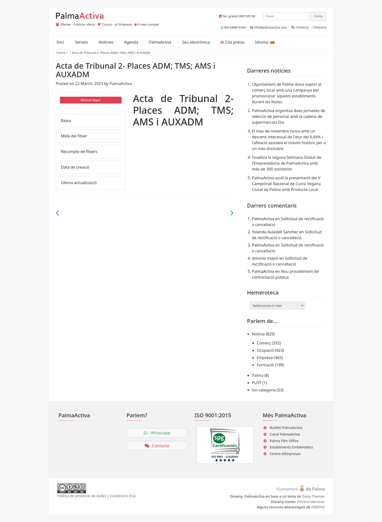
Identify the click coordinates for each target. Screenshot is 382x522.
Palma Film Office (284, 440)
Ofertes (65, 24)
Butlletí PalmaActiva (286, 427)
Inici (60, 42)
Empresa (125, 24)
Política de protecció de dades (81, 496)
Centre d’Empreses (285, 453)
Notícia (258, 334)
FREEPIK (318, 507)
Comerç (264, 343)
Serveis (81, 42)
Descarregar (91, 100)
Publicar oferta (84, 24)
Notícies (106, 42)
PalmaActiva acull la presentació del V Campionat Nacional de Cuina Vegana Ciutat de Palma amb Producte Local (286, 183)
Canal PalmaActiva (285, 434)
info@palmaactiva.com (270, 27)
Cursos (107, 24)
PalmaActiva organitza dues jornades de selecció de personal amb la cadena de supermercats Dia (288, 116)
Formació (265, 365)
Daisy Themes (313, 496)
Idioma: (264, 42)
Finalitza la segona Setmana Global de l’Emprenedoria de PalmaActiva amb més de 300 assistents (286, 163)
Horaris (320, 27)
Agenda (131, 42)
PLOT (256, 382)
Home (61, 52)
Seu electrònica (196, 42)
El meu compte (148, 24)
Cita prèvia (232, 42)
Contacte (302, 27)
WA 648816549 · (235, 27)
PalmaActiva (160, 42)
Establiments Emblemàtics (291, 447)
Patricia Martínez (311, 501)
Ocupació (265, 350)
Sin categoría (264, 390)
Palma (257, 375)
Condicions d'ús (123, 496)
